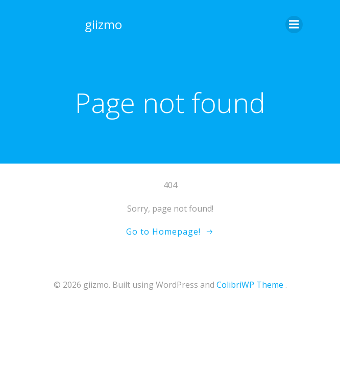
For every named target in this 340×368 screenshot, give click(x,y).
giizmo (103, 24)
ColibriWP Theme (249, 284)
